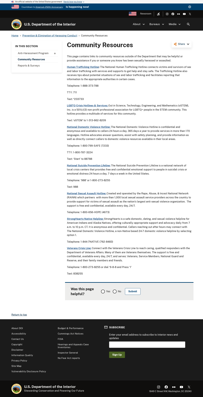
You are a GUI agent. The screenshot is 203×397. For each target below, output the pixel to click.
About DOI (17, 328)
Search (188, 24)
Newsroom (145, 14)
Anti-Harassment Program (38, 53)
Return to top (19, 314)
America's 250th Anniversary (49, 7)
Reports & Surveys (29, 65)
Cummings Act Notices (70, 333)
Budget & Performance (71, 328)
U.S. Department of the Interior (50, 24)
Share (181, 44)
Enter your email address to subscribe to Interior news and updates (143, 336)
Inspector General (68, 352)
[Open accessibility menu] (158, 14)
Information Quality (22, 355)
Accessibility (18, 333)
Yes (108, 291)
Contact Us (17, 339)
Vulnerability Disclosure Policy (28, 371)
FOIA (60, 339)
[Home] (16, 24)
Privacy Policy (19, 360)
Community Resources (31, 59)
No (119, 291)
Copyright (16, 344)
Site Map (16, 366)
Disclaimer (17, 349)
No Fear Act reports (69, 358)
